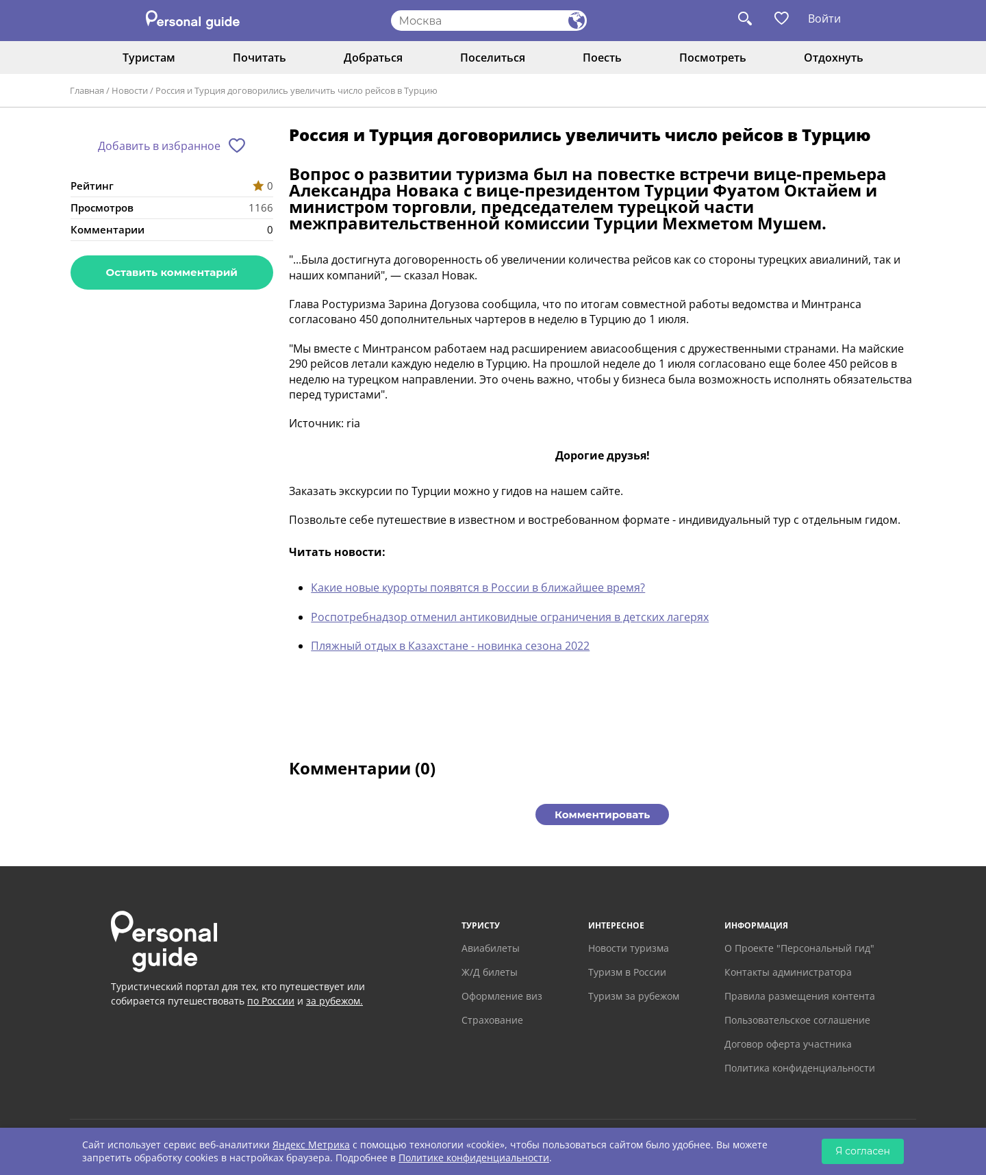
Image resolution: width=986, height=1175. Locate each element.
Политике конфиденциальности (474, 1157)
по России (270, 1000)
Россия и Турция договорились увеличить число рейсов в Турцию (296, 90)
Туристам (149, 57)
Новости (130, 90)
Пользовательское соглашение (797, 1019)
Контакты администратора (788, 971)
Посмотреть (712, 57)
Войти (824, 18)
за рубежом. (334, 1000)
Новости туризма (628, 948)
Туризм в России (627, 971)
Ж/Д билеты (490, 971)
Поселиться (492, 57)
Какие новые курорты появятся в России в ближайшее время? (478, 587)
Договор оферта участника (788, 1043)
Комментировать (602, 814)
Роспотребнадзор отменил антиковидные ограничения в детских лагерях (510, 616)
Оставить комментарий (172, 272)
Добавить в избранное (159, 145)
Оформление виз (502, 995)
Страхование (492, 1019)
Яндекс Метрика (311, 1144)
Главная (87, 90)
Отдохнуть (833, 57)
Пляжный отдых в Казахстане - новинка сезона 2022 (450, 645)
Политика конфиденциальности (799, 1067)
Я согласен (862, 1151)
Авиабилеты (491, 948)
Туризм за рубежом (633, 995)
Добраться (373, 57)
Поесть (602, 57)
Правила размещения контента (799, 995)
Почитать (259, 57)
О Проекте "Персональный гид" (799, 948)
